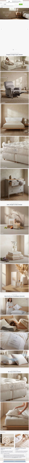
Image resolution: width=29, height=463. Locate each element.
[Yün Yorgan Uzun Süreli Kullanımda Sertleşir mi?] (22, 410)
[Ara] (2, 6)
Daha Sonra (16, 4)
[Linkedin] (3, 449)
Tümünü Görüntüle (25, 401)
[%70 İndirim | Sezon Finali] (14, 13)
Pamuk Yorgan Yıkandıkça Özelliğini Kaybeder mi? (6, 418)
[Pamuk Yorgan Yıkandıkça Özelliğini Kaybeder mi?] (7, 410)
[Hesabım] (0, 7)
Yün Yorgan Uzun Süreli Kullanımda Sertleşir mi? (20, 418)
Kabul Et (14, 461)
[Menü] (1, 3)
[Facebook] (0, 449)
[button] (1, 13)
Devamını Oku (2, 422)
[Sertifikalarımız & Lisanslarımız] (5, 431)
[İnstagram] (1, 449)
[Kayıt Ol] (28, 445)
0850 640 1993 (2, 453)
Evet (20, 4)
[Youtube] (5, 449)
